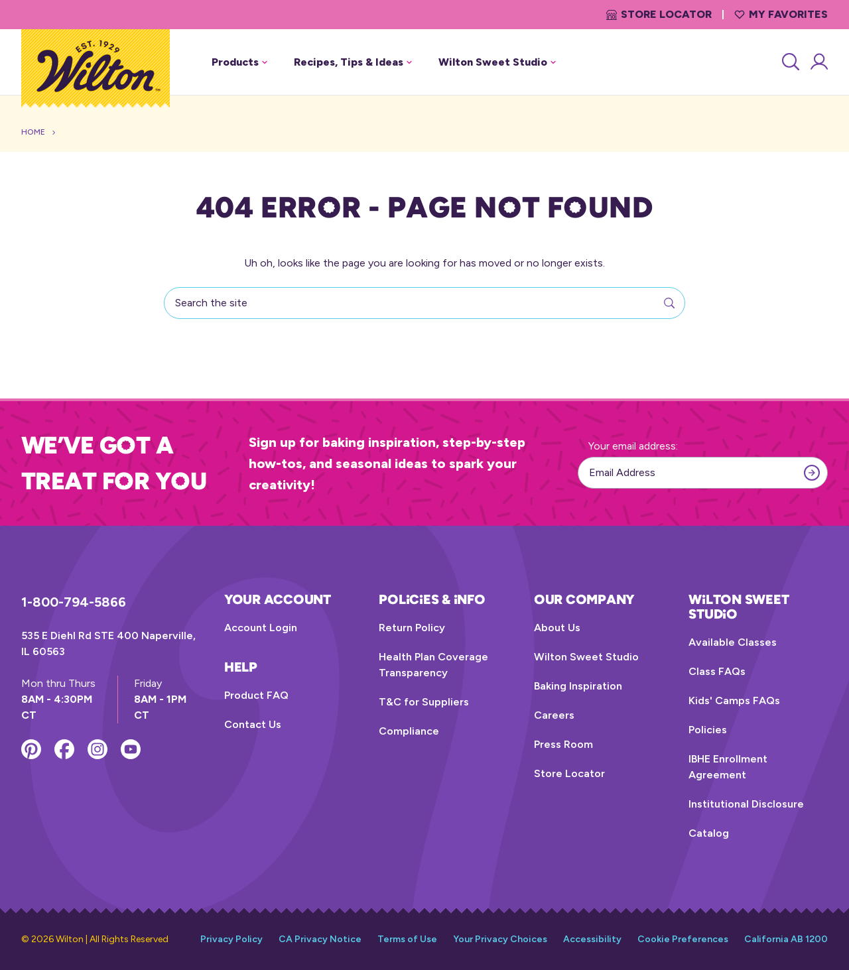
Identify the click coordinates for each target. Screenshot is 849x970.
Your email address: (633, 446)
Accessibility (592, 939)
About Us (557, 627)
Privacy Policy (231, 939)
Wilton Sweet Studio (586, 656)
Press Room (563, 744)
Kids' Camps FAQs (734, 700)
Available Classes (732, 642)
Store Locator (659, 14)
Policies (707, 729)
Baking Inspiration (578, 686)
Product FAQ (256, 695)
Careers (554, 715)
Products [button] (239, 62)
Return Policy (412, 627)
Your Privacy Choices (500, 939)
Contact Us (252, 724)
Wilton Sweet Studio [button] (497, 62)
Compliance (409, 731)
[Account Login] (818, 62)
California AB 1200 (786, 939)
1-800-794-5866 (73, 602)
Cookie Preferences (682, 939)
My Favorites (781, 14)
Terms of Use (407, 939)
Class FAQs (717, 671)
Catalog (708, 833)
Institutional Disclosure (746, 804)
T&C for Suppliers (424, 702)
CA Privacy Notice (320, 939)
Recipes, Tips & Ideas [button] (353, 62)
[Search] (789, 62)
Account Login (260, 627)
